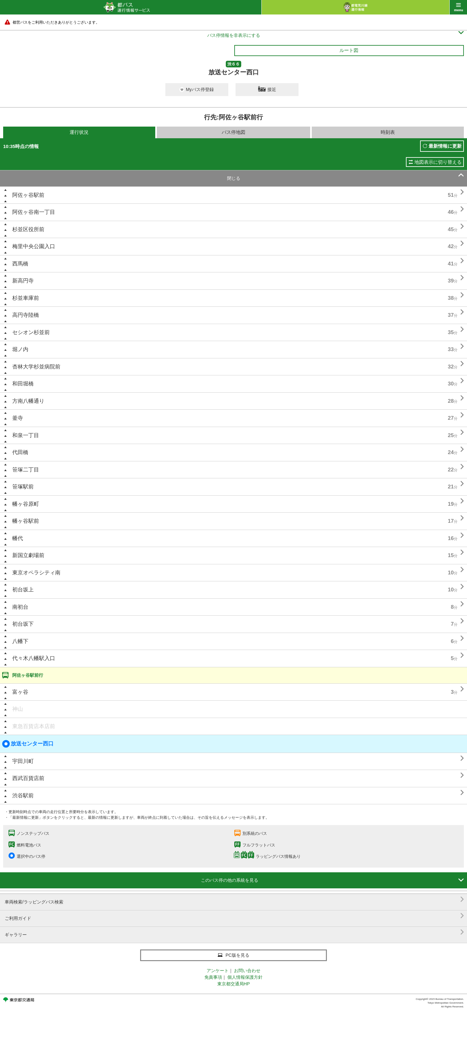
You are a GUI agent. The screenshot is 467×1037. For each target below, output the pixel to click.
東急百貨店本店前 (33, 726)
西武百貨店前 (28, 778)
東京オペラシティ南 (36, 573)
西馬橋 (20, 264)
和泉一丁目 (25, 435)
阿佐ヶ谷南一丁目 (33, 212)
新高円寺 (23, 281)
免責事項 (213, 977)
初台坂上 (23, 590)
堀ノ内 (20, 349)
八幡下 (20, 641)
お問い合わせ (247, 970)
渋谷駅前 (23, 796)
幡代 (17, 538)
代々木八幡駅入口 (33, 658)
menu (458, 7)
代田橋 (20, 452)
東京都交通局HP (233, 983)
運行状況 (79, 132)
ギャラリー (234, 932)
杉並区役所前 (28, 229)
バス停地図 (233, 132)
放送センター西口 (28, 744)
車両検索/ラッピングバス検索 (234, 899)
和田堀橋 (23, 384)
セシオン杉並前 (31, 332)
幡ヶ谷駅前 (25, 521)
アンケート (218, 970)
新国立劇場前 (28, 555)
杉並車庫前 (25, 298)
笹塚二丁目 (25, 470)
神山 (17, 709)
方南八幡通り (28, 401)
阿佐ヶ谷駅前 (28, 195)
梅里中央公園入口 (33, 246)
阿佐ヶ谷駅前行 (27, 675)
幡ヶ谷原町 (25, 504)
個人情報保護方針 (245, 977)
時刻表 (388, 132)
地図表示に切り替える (438, 162)
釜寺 (17, 418)
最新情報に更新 (445, 146)
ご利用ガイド (234, 915)
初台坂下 (23, 624)
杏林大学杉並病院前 (36, 367)
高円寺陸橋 (25, 315)
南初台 (20, 607)
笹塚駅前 (23, 487)
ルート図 (348, 50)
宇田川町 (23, 761)
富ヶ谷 (20, 692)
